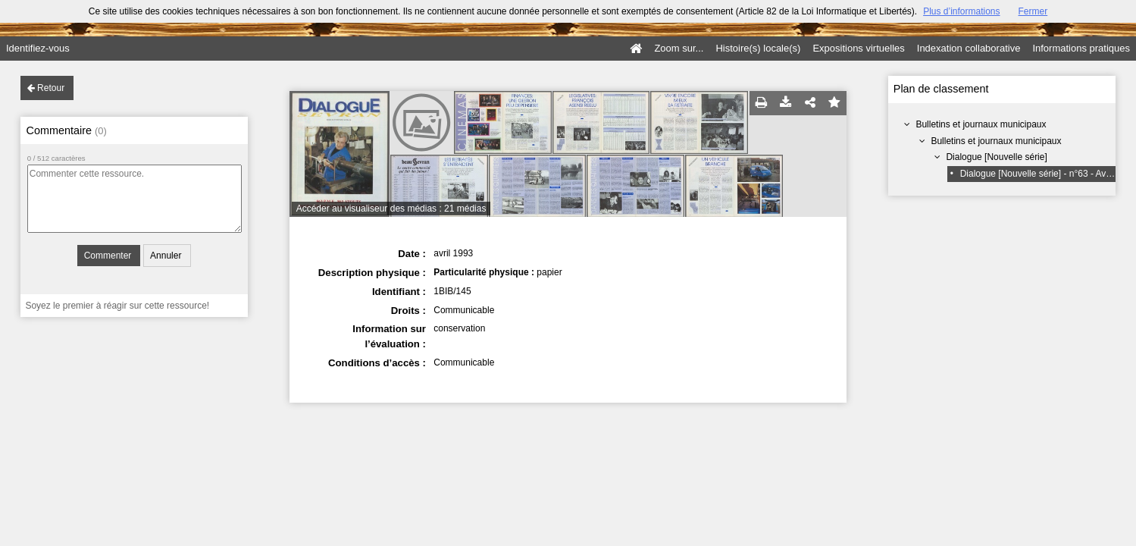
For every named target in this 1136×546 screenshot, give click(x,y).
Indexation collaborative (969, 48)
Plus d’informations (961, 11)
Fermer (1033, 11)
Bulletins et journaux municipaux (980, 124)
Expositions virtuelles (858, 48)
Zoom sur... (678, 48)
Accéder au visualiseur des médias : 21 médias (391, 208)
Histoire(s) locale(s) (757, 48)
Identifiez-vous (38, 48)
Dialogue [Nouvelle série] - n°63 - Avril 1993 (1048, 173)
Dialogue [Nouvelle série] (996, 157)
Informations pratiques (1081, 48)
